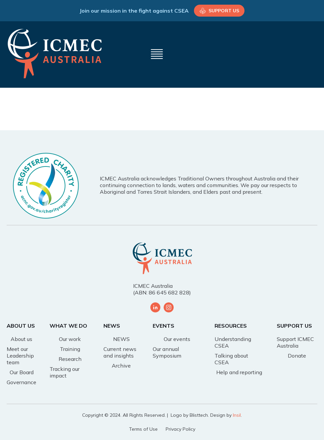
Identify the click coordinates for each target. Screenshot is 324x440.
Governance (21, 382)
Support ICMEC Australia (295, 342)
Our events (177, 339)
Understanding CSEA (233, 342)
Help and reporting (239, 372)
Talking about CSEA (231, 359)
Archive (121, 365)
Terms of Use (143, 429)
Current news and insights (119, 352)
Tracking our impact (65, 372)
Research (70, 359)
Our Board (22, 372)
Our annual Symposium (167, 352)
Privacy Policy (180, 429)
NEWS (121, 339)
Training (70, 349)
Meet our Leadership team (20, 356)
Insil (237, 415)
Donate (297, 355)
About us (21, 339)
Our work (70, 339)
